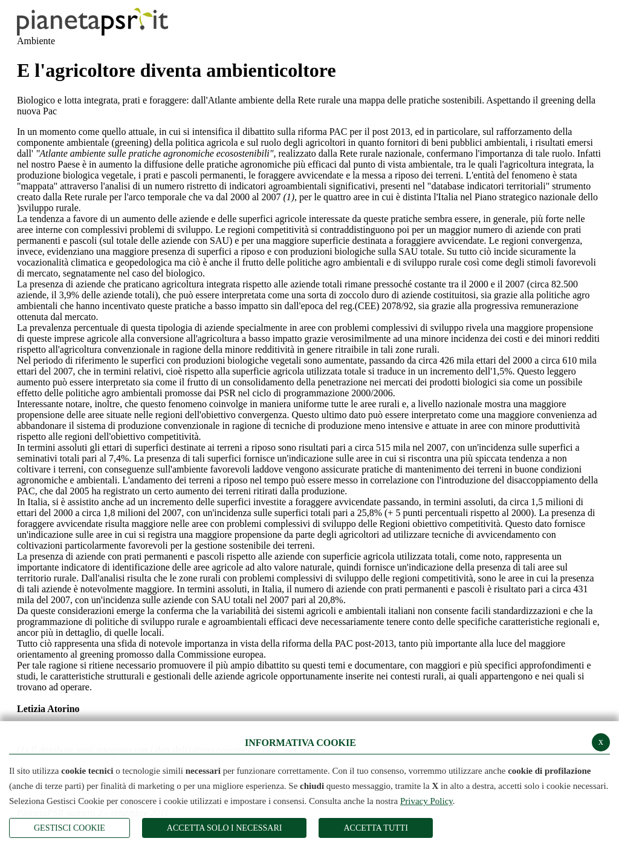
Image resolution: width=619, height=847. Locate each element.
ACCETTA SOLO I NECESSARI (224, 827)
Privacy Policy (426, 801)
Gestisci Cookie (69, 827)
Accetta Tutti (375, 827)
